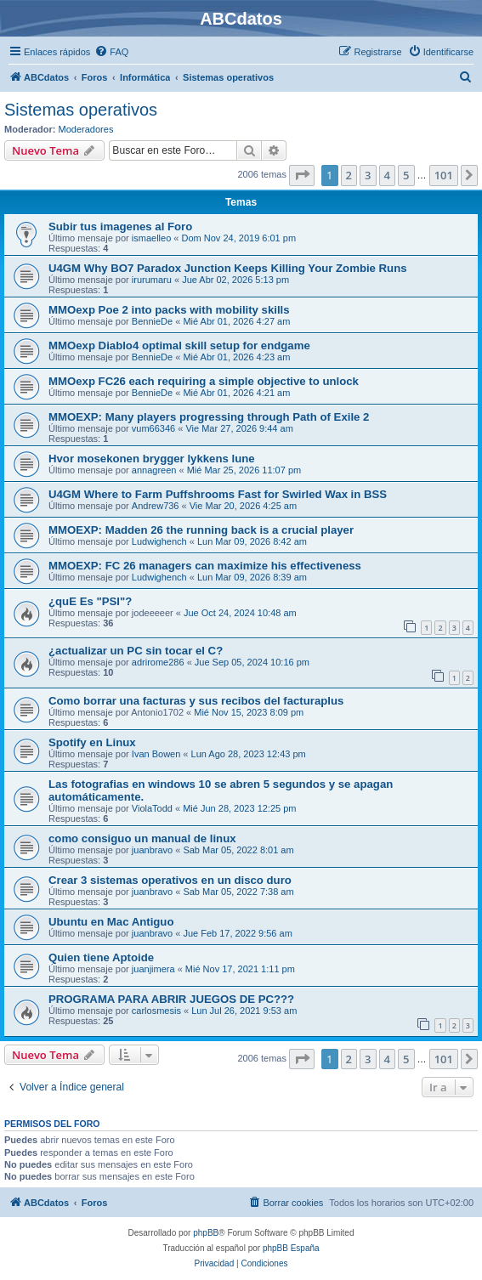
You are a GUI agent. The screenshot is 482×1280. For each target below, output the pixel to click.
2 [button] (349, 175)
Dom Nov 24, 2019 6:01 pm (239, 238)
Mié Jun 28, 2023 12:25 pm (239, 808)
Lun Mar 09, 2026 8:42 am (252, 541)
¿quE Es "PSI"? (90, 601)
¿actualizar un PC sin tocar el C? (135, 650)
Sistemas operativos (80, 109)
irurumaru (152, 280)
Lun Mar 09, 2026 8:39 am (252, 577)
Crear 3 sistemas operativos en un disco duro (170, 880)
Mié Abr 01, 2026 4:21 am (236, 393)
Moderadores (86, 129)
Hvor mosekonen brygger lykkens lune (151, 458)
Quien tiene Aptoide (101, 957)
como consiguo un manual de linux (142, 838)
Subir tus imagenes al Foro (120, 226)
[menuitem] (111, 52)
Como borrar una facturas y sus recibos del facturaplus (195, 700)
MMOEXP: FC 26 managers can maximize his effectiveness (204, 565)
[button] (302, 175)
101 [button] (443, 175)
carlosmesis (156, 1010)
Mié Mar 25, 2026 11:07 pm (244, 470)
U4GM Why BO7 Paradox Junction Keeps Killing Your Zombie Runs (227, 268)
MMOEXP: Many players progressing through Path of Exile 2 (208, 417)
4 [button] (387, 175)
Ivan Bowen (156, 754)
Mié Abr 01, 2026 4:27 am (236, 321)
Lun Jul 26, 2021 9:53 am (244, 1010)
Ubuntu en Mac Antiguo (110, 921)
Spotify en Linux (92, 742)
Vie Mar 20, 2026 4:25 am (243, 506)
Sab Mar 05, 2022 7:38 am (238, 891)
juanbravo (152, 850)
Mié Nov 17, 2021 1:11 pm (240, 969)
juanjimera (153, 969)
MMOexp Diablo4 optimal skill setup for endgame (179, 345)
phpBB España (291, 1248)
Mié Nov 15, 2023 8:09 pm (248, 712)
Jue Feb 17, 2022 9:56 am (237, 933)
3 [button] (368, 175)
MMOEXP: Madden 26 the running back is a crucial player (201, 530)
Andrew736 (155, 506)
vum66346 (153, 428)
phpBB (205, 1233)
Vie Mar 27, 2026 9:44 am (238, 428)
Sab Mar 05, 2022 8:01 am (238, 850)
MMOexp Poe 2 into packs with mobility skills (169, 309)
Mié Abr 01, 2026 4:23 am (236, 357)
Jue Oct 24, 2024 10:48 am (240, 613)
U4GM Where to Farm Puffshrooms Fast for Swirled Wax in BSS (217, 494)
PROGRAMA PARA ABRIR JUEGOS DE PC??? (171, 999)
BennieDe (152, 321)
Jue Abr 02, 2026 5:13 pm (235, 280)
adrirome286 (158, 662)
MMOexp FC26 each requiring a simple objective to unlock (203, 381)
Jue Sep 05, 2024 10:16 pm (252, 662)
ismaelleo (151, 238)
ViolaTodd (152, 808)
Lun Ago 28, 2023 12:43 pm (248, 754)
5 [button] (406, 175)
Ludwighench (159, 541)
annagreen (154, 470)
